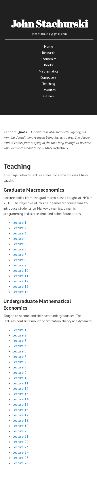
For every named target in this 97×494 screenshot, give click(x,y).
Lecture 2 (19, 228)
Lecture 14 (20, 291)
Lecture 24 (20, 452)
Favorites (49, 90)
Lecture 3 (19, 233)
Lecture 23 (20, 447)
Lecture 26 (20, 463)
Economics (49, 59)
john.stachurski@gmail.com (49, 34)
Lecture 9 (19, 265)
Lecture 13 (20, 286)
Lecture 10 (20, 270)
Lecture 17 (20, 415)
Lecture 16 (20, 409)
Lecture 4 (19, 238)
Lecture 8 (19, 260)
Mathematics (48, 71)
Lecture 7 (19, 254)
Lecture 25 (20, 457)
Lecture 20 (20, 431)
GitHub (48, 96)
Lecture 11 (20, 276)
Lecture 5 (19, 244)
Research (48, 52)
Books (48, 65)
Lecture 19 (20, 425)
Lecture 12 (20, 281)
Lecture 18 (20, 420)
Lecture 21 (20, 436)
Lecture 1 (19, 222)
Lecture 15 (20, 404)
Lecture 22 (20, 441)
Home (48, 46)
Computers (48, 77)
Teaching (48, 83)
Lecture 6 (19, 249)
